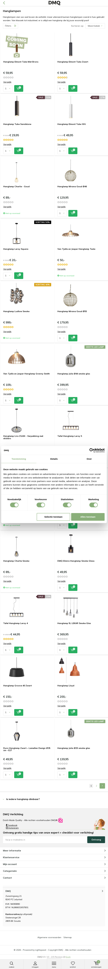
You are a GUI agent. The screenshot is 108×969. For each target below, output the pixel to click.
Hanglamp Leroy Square (15, 249)
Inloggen (35, 964)
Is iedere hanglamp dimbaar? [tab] (23, 799)
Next (102, 786)
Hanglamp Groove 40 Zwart (17, 685)
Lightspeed (40, 950)
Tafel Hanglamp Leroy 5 (69, 436)
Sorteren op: (77, 26)
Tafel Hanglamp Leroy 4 (15, 623)
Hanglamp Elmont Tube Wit (71, 124)
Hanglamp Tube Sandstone (17, 124)
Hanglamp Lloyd (65, 685)
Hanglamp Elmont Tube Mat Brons (20, 61)
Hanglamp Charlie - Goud (16, 186)
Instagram (12, 828)
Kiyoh (68, 957)
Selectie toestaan (53, 517)
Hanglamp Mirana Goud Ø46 (72, 186)
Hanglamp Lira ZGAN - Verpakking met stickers (23, 437)
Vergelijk (7, 82)
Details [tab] (54, 459)
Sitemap (67, 937)
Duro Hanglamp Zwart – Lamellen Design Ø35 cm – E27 (26, 749)
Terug (4, 3)
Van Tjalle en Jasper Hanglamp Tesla (76, 249)
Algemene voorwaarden (49, 937)
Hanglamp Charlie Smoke (16, 561)
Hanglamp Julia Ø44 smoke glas (73, 373)
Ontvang (96, 839)
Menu (54, 964)
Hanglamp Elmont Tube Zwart (72, 61)
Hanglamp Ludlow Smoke (16, 311)
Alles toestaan (87, 517)
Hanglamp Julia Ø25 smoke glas (73, 748)
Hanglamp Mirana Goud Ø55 (72, 311)
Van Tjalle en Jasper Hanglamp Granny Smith (26, 373)
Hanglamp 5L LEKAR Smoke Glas (74, 623)
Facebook (11, 825)
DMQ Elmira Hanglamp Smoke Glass (75, 561)
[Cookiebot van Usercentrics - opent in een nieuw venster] (92, 450)
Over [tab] (89, 459)
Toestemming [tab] (19, 459)
